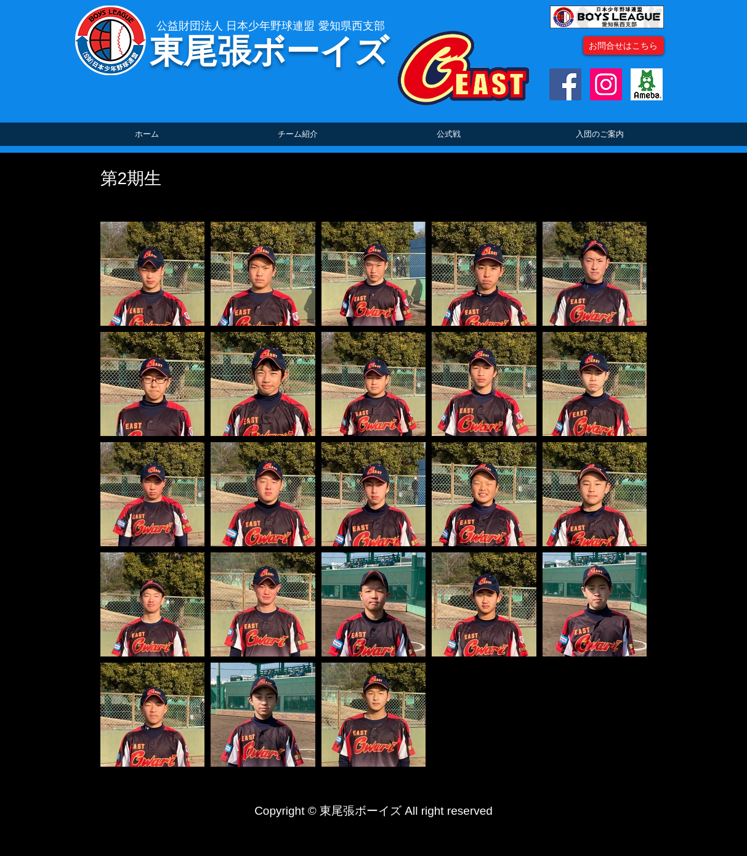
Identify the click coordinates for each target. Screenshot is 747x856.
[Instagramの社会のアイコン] (606, 84)
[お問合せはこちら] (623, 45)
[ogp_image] (647, 84)
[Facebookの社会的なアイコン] (565, 84)
